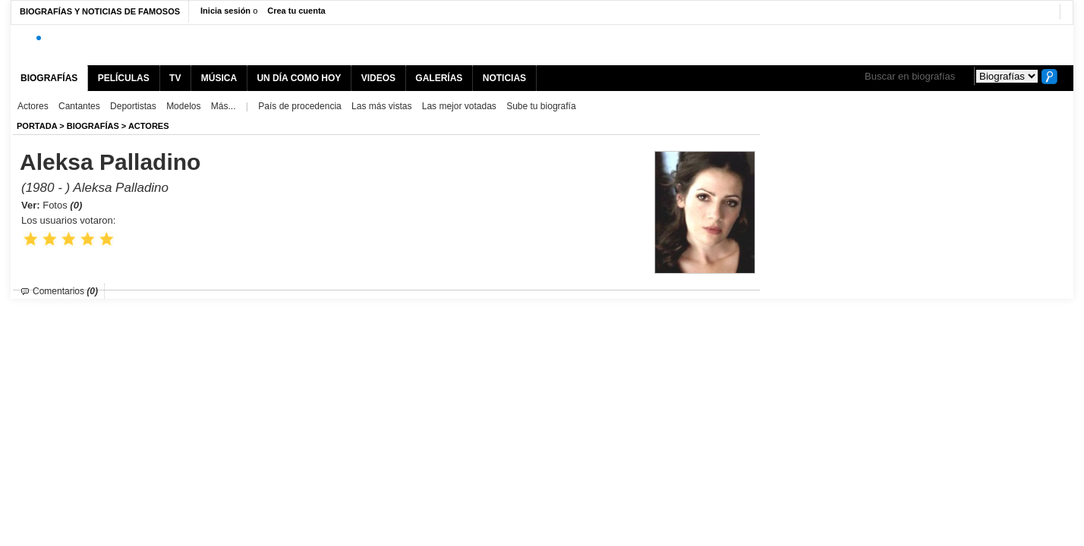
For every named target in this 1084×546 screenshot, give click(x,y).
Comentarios (65, 291)
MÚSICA (219, 78)
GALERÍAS (438, 78)
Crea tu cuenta (296, 10)
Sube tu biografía (540, 106)
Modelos (183, 106)
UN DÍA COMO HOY (299, 78)
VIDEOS (378, 78)
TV (175, 78)
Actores (33, 106)
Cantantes (79, 106)
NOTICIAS (504, 78)
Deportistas (133, 106)
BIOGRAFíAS (93, 125)
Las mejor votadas (459, 106)
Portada (37, 125)
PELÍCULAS (124, 78)
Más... (223, 106)
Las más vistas (381, 106)
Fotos (62, 205)
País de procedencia (299, 106)
